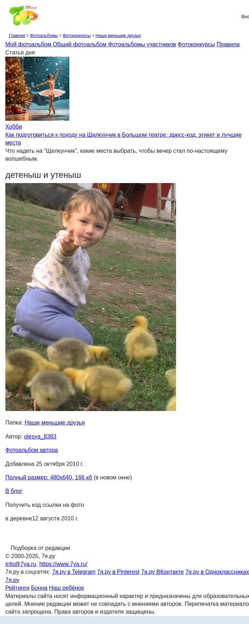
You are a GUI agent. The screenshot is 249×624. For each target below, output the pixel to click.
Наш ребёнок (66, 588)
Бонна (39, 588)
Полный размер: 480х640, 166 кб (48, 477)
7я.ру (12, 580)
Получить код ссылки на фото (44, 505)
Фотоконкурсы (77, 35)
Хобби (13, 127)
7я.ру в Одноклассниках (217, 572)
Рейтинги (17, 588)
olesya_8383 (40, 436)
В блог (13, 491)
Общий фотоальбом (80, 44)
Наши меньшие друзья (118, 35)
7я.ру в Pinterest (118, 572)
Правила (228, 44)
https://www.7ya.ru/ (63, 564)
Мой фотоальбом (29, 44)
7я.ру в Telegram (73, 572)
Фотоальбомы (44, 35)
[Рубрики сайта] (7, 16)
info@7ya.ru (20, 564)
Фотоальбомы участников (142, 44)
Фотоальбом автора (31, 450)
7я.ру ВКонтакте (162, 572)
